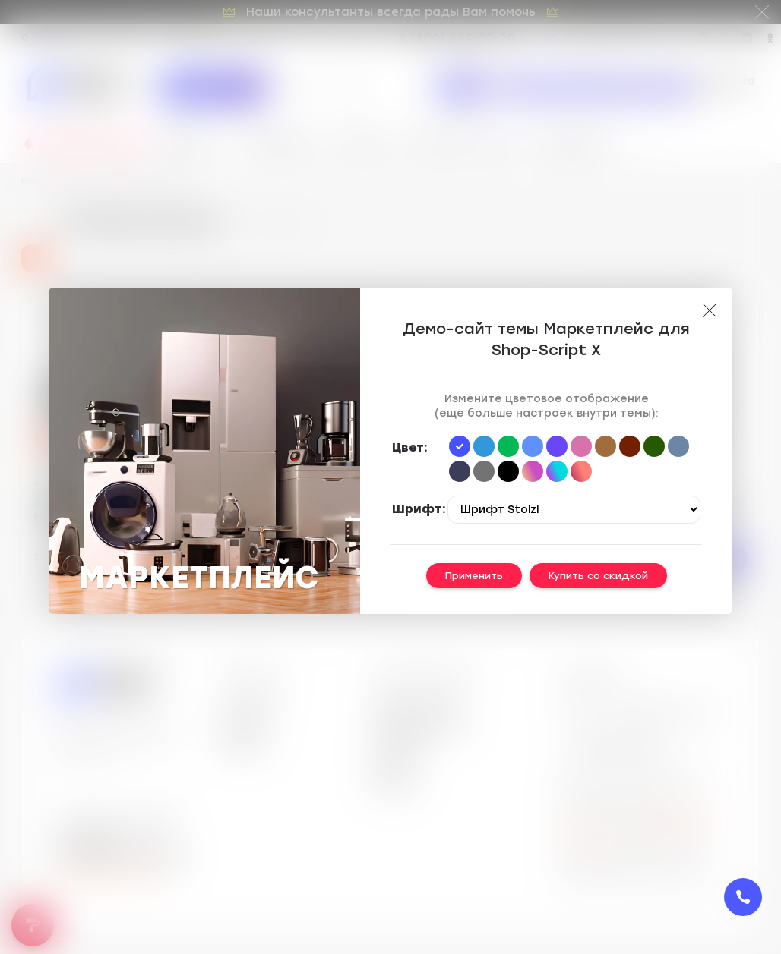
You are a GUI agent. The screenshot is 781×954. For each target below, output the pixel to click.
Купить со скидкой (598, 575)
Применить (474, 575)
